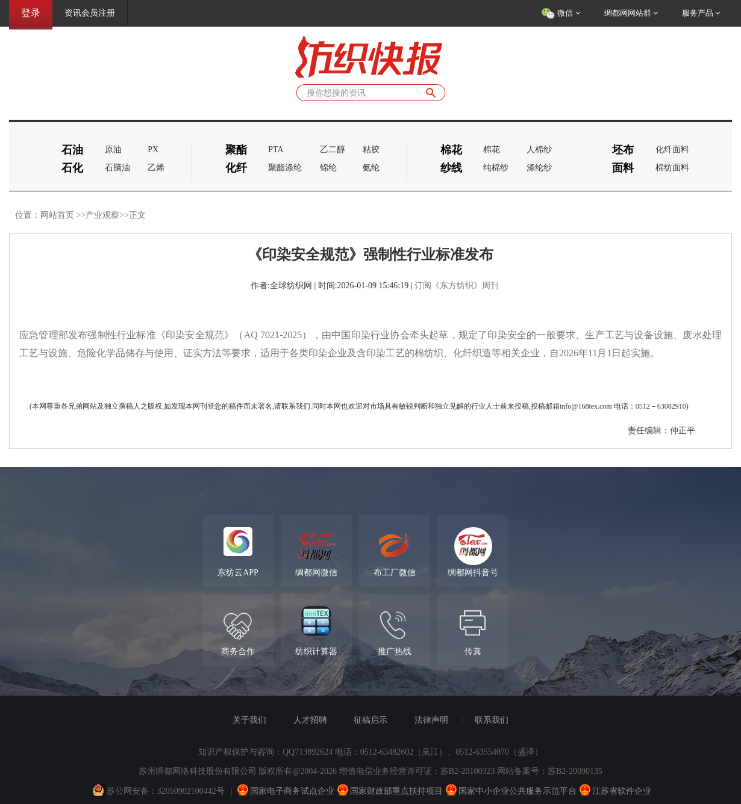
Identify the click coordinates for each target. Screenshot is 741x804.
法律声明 (431, 720)
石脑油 (117, 167)
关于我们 (249, 720)
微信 (560, 14)
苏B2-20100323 (467, 771)
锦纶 (328, 167)
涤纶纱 (539, 167)
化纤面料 (672, 149)
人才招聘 (310, 720)
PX (153, 149)
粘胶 (371, 149)
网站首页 (57, 215)
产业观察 (102, 215)
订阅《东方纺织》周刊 (456, 285)
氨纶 (371, 167)
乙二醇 (332, 149)
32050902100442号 (191, 791)
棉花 (491, 149)
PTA (275, 149)
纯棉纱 (495, 167)
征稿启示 (370, 720)
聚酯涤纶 (285, 167)
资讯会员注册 (89, 12)
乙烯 (156, 167)
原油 (113, 149)
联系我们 (491, 720)
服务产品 (701, 12)
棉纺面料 (672, 167)
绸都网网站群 (631, 12)
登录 (30, 13)
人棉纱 (539, 149)
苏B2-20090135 (575, 771)
